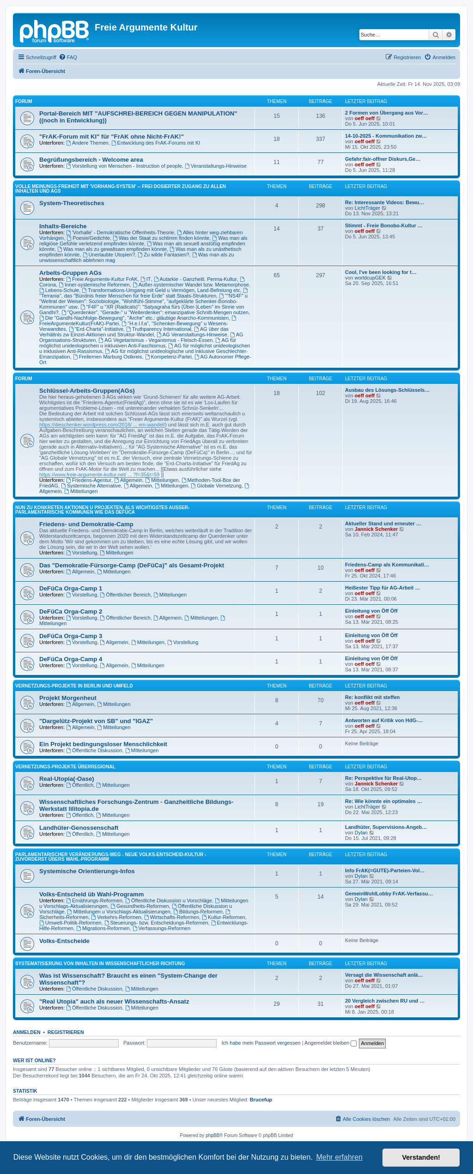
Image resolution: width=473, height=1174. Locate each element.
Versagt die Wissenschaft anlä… (384, 975)
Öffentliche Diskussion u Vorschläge (168, 900)
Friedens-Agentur (88, 480)
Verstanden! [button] (421, 1157)
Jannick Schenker (376, 529)
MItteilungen (142, 750)
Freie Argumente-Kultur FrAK (102, 279)
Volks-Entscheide (64, 940)
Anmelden (27, 1032)
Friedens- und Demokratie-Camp (86, 524)
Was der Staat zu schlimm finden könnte (161, 238)
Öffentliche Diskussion (94, 750)
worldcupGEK (370, 277)
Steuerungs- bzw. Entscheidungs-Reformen (156, 922)
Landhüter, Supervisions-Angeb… (386, 827)
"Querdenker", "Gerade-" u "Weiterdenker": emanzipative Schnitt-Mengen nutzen (155, 312)
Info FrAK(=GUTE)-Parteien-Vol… (384, 870)
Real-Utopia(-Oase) (66, 778)
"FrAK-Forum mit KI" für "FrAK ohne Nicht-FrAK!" (111, 136)
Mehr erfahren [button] (339, 1157)
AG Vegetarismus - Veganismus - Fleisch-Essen (155, 340)
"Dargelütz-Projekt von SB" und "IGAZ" (96, 721)
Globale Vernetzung (216, 485)
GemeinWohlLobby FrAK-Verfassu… (389, 893)
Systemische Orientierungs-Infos (87, 871)
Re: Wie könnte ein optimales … (383, 801)
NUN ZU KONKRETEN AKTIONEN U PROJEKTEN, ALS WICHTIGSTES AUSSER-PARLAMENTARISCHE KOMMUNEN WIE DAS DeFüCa (102, 510)
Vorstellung (81, 552)
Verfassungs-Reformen (161, 928)
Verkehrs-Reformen (116, 917)
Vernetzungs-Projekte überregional (65, 766)
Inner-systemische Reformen (94, 284)
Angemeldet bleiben (330, 1043)
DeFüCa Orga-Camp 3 (70, 636)
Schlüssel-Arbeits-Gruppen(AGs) (87, 390)
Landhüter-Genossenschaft (78, 827)
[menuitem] (68, 57)
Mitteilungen (161, 480)
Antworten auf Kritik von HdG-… (384, 720)
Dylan (361, 832)
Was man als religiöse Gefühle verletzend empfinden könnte (143, 240)
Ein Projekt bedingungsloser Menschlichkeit (103, 744)
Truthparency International (158, 329)
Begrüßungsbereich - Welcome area (91, 159)
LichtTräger (367, 208)
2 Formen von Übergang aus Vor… (386, 113)
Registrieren (66, 1032)
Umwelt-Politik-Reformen (70, 922)
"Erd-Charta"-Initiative (96, 329)
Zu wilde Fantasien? (163, 254)
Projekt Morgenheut (68, 697)
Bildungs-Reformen (198, 911)
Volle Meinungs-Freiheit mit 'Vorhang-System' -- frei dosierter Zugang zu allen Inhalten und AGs (120, 189)
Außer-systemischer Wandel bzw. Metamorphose (191, 284)
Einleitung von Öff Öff (371, 611)
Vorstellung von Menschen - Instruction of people (124, 166)
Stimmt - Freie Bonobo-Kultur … (384, 225)
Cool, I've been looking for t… (381, 272)
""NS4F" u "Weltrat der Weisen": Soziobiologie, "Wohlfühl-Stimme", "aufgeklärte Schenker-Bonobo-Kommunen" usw (143, 301)
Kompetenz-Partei (168, 356)
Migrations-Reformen (103, 928)
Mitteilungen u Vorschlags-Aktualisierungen (118, 911)
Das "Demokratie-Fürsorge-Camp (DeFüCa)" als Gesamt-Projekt (131, 565)
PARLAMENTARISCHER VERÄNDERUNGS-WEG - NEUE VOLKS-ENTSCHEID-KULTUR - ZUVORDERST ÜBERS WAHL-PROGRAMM (110, 857)
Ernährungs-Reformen (94, 900)
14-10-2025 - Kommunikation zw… (386, 136)
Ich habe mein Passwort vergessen (261, 1043)
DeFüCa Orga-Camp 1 (70, 588)
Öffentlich (79, 785)
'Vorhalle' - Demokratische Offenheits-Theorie (120, 232)
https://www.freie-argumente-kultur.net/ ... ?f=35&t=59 (99, 474)
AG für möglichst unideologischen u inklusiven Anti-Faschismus (137, 342)
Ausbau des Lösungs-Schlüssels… (387, 390)
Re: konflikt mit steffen (372, 697)
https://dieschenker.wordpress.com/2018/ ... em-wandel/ (102, 424)
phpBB (212, 1135)
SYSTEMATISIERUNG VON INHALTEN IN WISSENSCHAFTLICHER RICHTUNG (100, 963)
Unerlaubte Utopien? (109, 254)
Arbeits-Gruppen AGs (70, 272)
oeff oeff (365, 118)
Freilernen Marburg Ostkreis (107, 356)
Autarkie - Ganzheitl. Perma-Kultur (195, 279)
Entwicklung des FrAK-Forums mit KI (155, 143)
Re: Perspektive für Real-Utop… (383, 778)
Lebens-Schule (59, 290)
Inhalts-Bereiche (63, 226)
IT (145, 279)
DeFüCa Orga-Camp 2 (70, 611)
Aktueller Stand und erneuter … (383, 523)
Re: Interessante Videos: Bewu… (384, 202)
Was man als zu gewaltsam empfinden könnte (112, 249)
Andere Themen (87, 143)
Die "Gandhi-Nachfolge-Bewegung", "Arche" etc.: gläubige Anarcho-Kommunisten (134, 318)
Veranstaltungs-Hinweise (216, 166)
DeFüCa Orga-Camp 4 (70, 659)
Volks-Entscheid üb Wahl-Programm (91, 894)
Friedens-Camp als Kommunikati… (387, 564)
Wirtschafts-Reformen (171, 917)
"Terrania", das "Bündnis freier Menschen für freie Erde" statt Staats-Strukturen (144, 293)
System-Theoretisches (71, 203)
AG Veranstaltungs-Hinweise (192, 334)
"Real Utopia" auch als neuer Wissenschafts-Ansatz (114, 1001)
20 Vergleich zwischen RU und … (384, 1001)
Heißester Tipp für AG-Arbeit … (382, 587)
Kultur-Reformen (223, 917)
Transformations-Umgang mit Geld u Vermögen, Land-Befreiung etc (161, 290)
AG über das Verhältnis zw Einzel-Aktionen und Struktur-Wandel (134, 331)
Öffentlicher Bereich (125, 594)
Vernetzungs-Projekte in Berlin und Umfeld (74, 685)
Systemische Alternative (91, 485)
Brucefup (261, 1099)
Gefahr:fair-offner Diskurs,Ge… (382, 159)
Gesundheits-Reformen (139, 906)
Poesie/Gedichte (88, 238)
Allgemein (128, 480)
